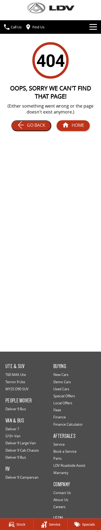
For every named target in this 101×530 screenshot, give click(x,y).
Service (59, 444)
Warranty (60, 472)
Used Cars (61, 388)
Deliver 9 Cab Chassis (22, 450)
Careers (59, 506)
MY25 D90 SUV (17, 388)
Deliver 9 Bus (15, 408)
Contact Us (62, 492)
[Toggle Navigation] (93, 27)
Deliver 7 (12, 428)
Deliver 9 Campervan (22, 477)
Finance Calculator (68, 424)
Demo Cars (62, 381)
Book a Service (64, 451)
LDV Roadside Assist (69, 465)
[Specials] (84, 524)
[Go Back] (31, 125)
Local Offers (62, 403)
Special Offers (64, 396)
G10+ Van (12, 436)
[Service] (50, 524)
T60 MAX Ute (15, 374)
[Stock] (16, 524)
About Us (60, 499)
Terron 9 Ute (15, 381)
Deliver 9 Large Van (20, 443)
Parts (57, 458)
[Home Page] (50, 8)
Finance (59, 417)
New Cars (60, 374)
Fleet (57, 410)
